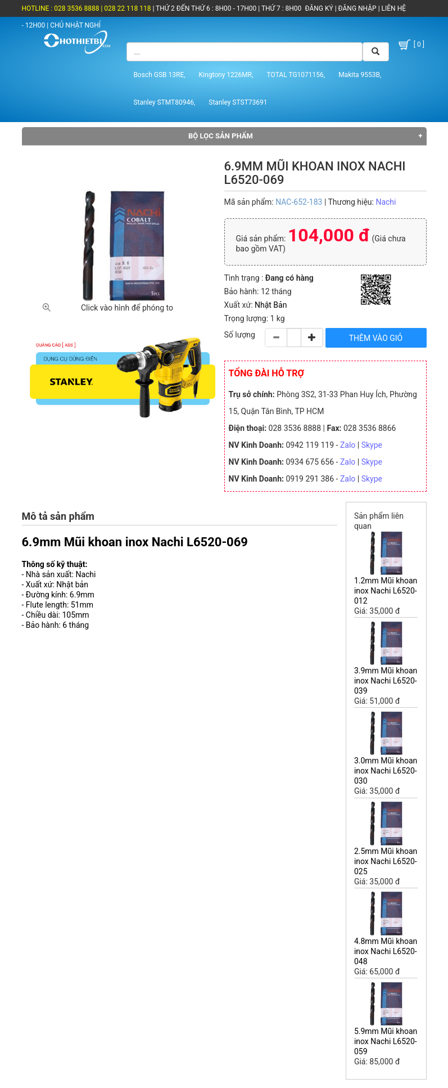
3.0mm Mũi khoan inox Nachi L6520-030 (385, 770)
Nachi (385, 201)
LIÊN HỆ (393, 8)
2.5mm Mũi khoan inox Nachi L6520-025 (385, 861)
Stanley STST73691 (238, 102)
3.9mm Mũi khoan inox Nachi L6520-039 (385, 680)
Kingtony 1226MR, (226, 75)
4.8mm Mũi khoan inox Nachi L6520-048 (385, 951)
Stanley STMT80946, (164, 102)
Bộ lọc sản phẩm (220, 136)
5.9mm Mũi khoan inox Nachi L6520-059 (385, 1041)
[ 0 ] (410, 44)
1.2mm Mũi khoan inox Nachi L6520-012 (385, 590)
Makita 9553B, (359, 75)
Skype (371, 444)
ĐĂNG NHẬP (357, 8)
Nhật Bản (271, 304)
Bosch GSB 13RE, (159, 75)
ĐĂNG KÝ (319, 8)
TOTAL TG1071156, (296, 75)
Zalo (347, 444)
